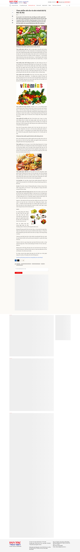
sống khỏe (42, 263)
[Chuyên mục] (69, 5)
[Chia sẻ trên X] (12, 18)
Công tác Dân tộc (15, 5)
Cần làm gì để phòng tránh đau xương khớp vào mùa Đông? (29, 257)
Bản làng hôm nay (32, 5)
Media (50, 5)
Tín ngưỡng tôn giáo (23, 5)
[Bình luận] (12, 20)
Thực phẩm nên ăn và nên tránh (26, 263)
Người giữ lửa (45, 5)
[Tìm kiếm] (66, 5)
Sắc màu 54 (39, 5)
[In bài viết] (12, 22)
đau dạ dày (18, 263)
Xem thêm (31, 416)
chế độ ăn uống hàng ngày (36, 263)
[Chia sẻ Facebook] (12, 16)
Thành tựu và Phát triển (57, 5)
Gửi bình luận (18, 272)
